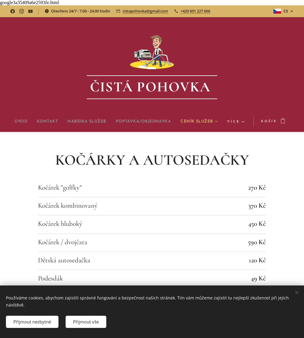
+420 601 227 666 (195, 11)
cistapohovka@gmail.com (145, 11)
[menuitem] (36, 121)
